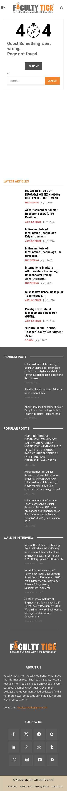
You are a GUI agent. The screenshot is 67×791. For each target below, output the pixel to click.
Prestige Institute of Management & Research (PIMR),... (41, 312)
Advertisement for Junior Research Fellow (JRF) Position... (41, 213)
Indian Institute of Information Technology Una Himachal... (43, 252)
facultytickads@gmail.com (32, 707)
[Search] (52, 81)
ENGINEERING (32, 203)
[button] (59, 8)
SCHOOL (29, 340)
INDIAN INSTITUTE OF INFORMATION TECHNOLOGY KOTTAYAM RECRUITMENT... (43, 194)
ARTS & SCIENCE (33, 222)
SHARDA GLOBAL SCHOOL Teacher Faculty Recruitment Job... (44, 331)
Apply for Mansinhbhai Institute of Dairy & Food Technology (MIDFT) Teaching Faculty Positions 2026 (43, 410)
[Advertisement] (33, 130)
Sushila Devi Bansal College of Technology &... (44, 293)
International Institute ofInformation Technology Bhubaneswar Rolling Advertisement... (42, 273)
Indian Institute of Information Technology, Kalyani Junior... (40, 232)
